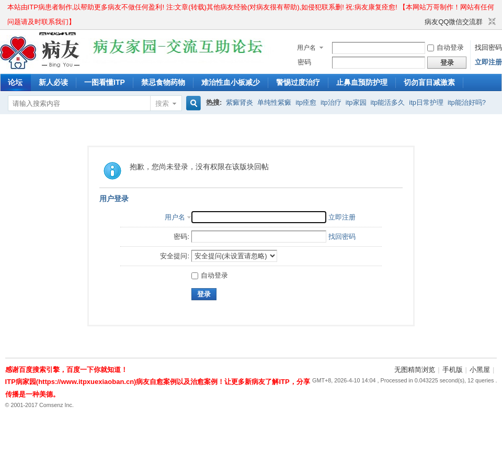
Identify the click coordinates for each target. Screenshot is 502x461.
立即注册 (488, 62)
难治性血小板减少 (230, 82)
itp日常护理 (426, 102)
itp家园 (356, 102)
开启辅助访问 (420, 22)
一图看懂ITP (104, 82)
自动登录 (445, 47)
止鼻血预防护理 (361, 82)
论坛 (15, 82)
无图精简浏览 (414, 370)
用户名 (306, 47)
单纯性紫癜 (274, 102)
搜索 (162, 103)
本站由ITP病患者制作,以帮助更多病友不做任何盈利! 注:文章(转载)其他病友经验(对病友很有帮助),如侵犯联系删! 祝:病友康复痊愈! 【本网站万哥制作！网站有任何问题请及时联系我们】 (251, 9)
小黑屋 (480, 370)
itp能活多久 (388, 102)
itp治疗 (331, 102)
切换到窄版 (491, 22)
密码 (304, 62)
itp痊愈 (305, 102)
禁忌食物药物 (163, 82)
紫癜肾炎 (239, 102)
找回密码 (488, 47)
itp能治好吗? (467, 102)
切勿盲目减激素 (429, 82)
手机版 (452, 370)
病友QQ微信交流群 (454, 22)
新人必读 (53, 82)
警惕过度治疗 (298, 82)
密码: (181, 236)
